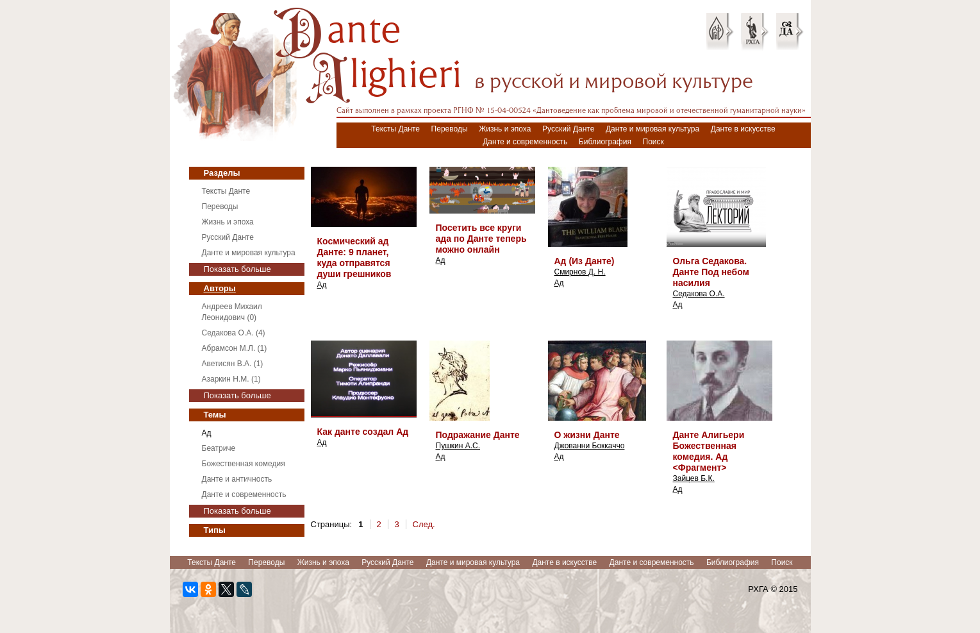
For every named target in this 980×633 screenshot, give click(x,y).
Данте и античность (237, 479)
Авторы (220, 288)
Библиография (605, 141)
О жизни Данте (587, 435)
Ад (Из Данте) (584, 261)
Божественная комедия (243, 463)
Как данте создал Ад (363, 431)
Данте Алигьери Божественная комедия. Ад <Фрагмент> (709, 451)
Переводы (449, 128)
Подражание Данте (478, 435)
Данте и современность (525, 141)
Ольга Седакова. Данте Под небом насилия (711, 272)
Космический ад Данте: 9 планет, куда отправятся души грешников (354, 257)
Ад (207, 432)
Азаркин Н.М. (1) (231, 379)
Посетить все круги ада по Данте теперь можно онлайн (481, 239)
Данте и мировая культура (652, 128)
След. (424, 524)
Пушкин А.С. (458, 445)
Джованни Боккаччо (589, 445)
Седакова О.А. (699, 293)
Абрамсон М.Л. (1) (234, 348)
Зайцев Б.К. (694, 478)
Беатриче (219, 448)
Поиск (653, 141)
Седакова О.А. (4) (233, 332)
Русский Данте (568, 128)
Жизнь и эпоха (505, 128)
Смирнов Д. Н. (580, 271)
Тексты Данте (395, 128)
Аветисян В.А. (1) (232, 363)
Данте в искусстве (743, 128)
